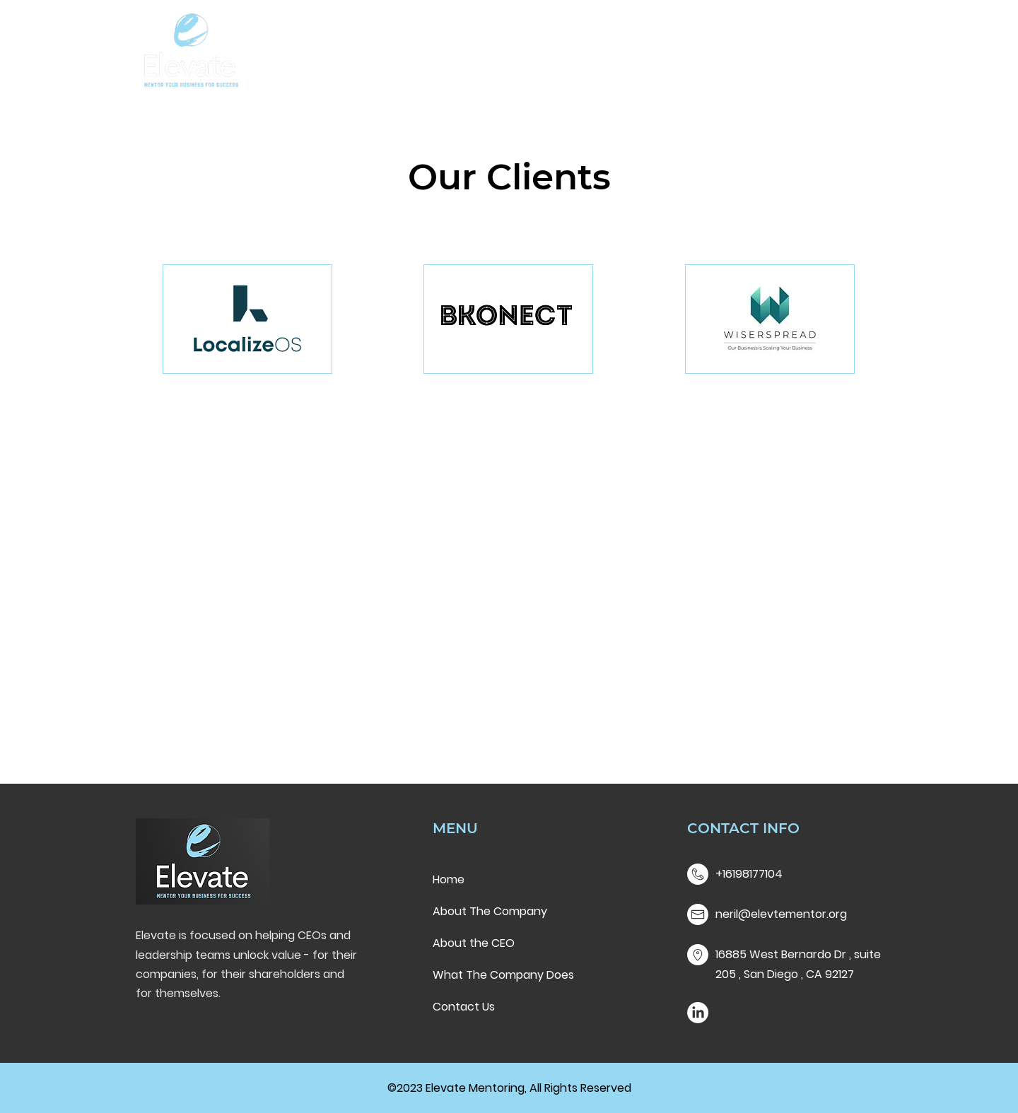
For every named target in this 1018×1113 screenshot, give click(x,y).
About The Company (490, 911)
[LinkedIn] (697, 1012)
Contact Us (464, 1007)
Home (448, 879)
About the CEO (474, 943)
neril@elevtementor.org (781, 914)
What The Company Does (503, 975)
